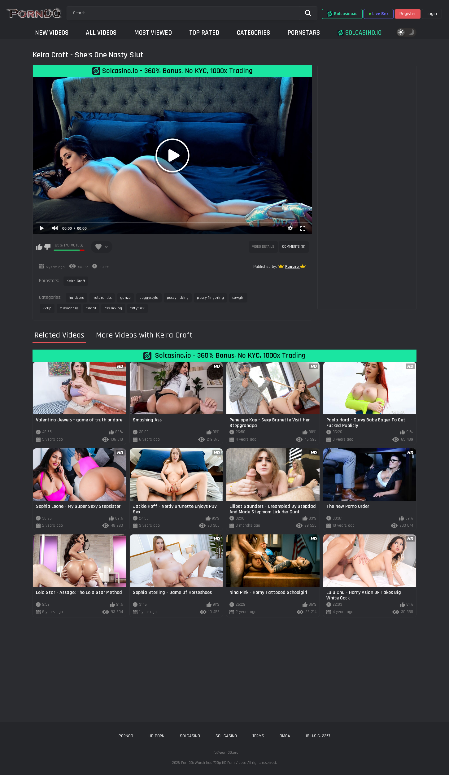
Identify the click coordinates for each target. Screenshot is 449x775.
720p (47, 308)
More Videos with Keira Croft (144, 335)
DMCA (285, 736)
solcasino (190, 736)
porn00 (126, 736)
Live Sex (378, 14)
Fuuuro (292, 266)
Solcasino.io (342, 14)
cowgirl (238, 297)
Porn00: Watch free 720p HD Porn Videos (213, 762)
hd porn (156, 736)
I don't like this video (47, 247)
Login (432, 14)
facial (91, 308)
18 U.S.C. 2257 (318, 736)
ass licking (113, 308)
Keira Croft (76, 281)
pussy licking (178, 297)
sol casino (226, 736)
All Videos (101, 32)
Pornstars (303, 32)
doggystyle (149, 297)
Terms (258, 736)
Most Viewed (153, 32)
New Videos (51, 32)
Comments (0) (293, 246)
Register (407, 14)
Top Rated (204, 32)
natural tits (102, 297)
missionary (69, 308)
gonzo (125, 297)
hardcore (76, 297)
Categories (253, 32)
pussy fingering (210, 297)
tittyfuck (137, 308)
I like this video (39, 247)
